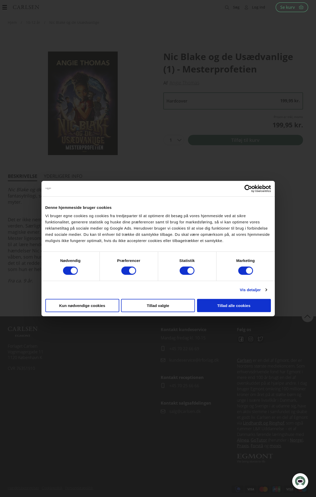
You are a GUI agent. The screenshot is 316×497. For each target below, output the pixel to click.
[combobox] (173, 140)
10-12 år (33, 22)
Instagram (251, 339)
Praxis (243, 446)
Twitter (260, 339)
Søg (236, 7)
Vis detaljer (250, 290)
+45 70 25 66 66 (184, 386)
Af (165, 83)
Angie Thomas (184, 82)
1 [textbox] (171, 140)
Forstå (257, 446)
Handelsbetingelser (23, 487)
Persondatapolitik (79, 487)
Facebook (241, 339)
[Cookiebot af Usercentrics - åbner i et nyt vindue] (248, 189)
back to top (307, 316)
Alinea (243, 440)
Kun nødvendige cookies (82, 305)
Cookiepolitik (52, 487)
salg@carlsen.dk (185, 411)
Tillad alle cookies (233, 305)
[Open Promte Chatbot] (300, 481)
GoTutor (259, 440)
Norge (296, 440)
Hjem (12, 22)
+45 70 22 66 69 (184, 349)
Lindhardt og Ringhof (263, 423)
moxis (275, 446)
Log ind (258, 7)
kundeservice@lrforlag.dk (194, 360)
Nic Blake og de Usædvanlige (74, 22)
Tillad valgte (158, 305)
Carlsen (244, 360)
